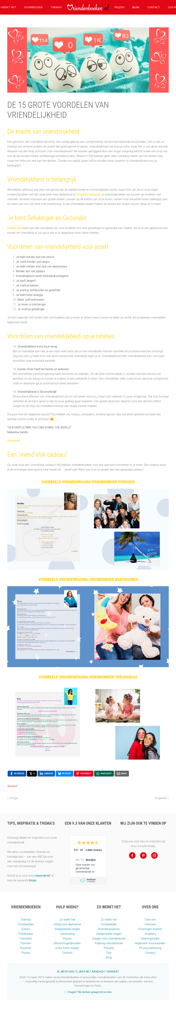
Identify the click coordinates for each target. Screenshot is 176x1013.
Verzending (67, 934)
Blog (135, 7)
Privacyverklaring (150, 948)
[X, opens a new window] (32, 774)
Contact (153, 7)
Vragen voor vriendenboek (108, 938)
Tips (109, 952)
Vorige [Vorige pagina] (12, 798)
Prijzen (119, 7)
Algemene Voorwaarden (150, 943)
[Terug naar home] (88, 7)
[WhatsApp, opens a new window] (104, 774)
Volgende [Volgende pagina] (162, 798)
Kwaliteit (25, 948)
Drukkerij (150, 934)
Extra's (26, 929)
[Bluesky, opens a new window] (64, 774)
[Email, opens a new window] (122, 774)
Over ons (150, 919)
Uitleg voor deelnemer (67, 924)
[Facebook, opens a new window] (17, 774)
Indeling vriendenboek (109, 943)
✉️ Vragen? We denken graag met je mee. (88, 992)
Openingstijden (150, 938)
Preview (26, 943)
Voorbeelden (33, 7)
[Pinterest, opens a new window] (83, 774)
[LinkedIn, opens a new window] (46, 774)
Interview (150, 924)
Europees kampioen (88, 194)
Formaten (26, 938)
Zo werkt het (67, 919)
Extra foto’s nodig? (67, 948)
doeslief (12, 786)
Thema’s (25, 919)
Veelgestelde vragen (67, 929)
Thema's (56, 7)
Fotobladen (26, 934)
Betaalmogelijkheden (67, 943)
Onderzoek (14, 228)
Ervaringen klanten (150, 929)
